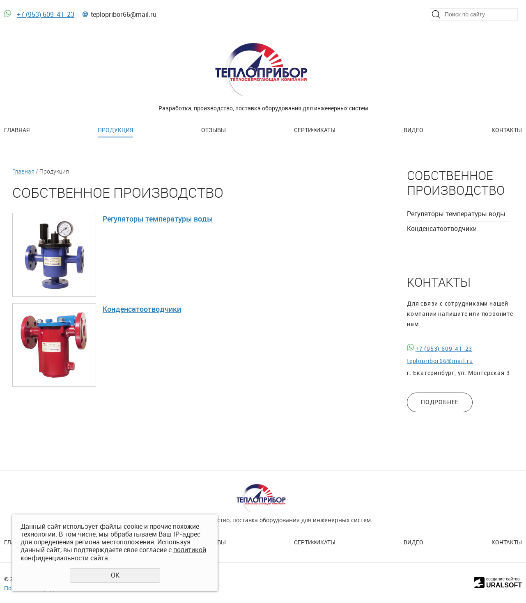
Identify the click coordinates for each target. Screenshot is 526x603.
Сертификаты (314, 130)
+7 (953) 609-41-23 (45, 14)
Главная (17, 130)
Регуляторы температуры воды (158, 219)
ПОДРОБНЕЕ (440, 402)
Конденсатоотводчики (142, 309)
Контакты (507, 130)
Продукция (115, 130)
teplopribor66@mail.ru (123, 14)
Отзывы (213, 130)
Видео (413, 130)
